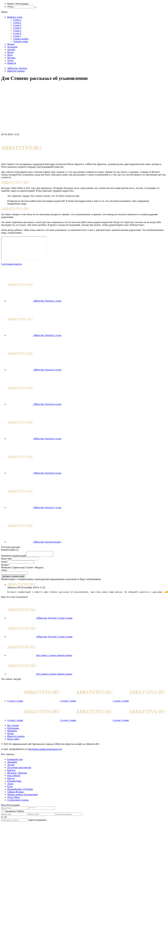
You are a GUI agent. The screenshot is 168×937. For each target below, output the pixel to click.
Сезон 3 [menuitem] (17, 25)
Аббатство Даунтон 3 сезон (47, 369)
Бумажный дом (15, 760)
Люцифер (12, 763)
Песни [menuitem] (10, 734)
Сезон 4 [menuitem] (17, 28)
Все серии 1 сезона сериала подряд (54, 656)
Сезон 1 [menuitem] (17, 19)
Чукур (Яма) (13, 798)
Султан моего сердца (18, 801)
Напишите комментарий (13, 556)
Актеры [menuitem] (11, 49)
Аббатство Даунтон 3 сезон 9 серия (54, 638)
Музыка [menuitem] (11, 57)
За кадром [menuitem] (12, 47)
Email (4, 562)
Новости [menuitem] (11, 63)
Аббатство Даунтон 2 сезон (47, 335)
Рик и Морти (13, 776)
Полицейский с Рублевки (20, 790)
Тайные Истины (15, 793)
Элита (10, 785)
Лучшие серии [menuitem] (20, 41)
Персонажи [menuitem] (13, 729)
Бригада (11, 771)
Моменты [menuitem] (12, 732)
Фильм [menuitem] (10, 44)
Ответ (4, 571)
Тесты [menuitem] (10, 60)
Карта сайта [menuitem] (13, 740)
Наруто (11, 779)
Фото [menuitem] (9, 55)
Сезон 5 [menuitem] (17, 30)
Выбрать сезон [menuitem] (14, 17)
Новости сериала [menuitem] (16, 737)
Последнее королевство (19, 768)
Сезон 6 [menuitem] (17, 33)
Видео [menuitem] (10, 52)
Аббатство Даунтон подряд (47, 542)
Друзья (10, 766)
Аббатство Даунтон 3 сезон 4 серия (54, 619)
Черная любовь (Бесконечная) (22, 795)
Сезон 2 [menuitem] (17, 22)
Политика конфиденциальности (45, 750)
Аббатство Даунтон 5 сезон (47, 438)
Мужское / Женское (17, 774)
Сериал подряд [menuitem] (21, 38)
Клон (9, 787)
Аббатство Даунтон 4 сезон (47, 404)
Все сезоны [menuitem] (13, 726)
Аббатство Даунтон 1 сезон (47, 301)
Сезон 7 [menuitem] (17, 36)
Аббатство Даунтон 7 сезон (47, 507)
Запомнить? (11, 812)
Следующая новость (11, 264)
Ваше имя (6, 559)
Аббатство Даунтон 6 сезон (47, 473)
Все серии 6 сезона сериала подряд (54, 675)
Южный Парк (14, 782)
